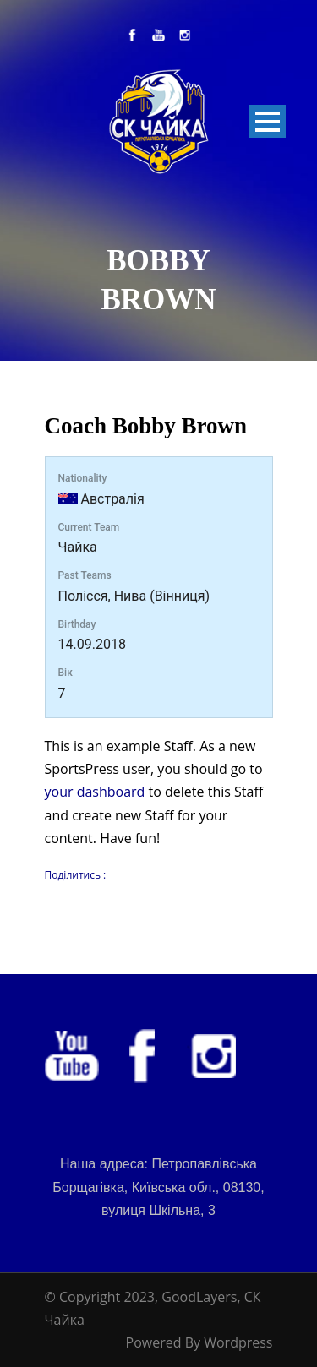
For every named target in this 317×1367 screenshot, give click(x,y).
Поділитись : (76, 875)
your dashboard (95, 791)
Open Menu (267, 121)
